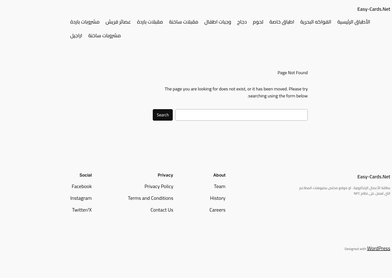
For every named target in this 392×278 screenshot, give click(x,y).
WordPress (344, 248)
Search (128, 115)
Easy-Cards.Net (339, 8)
